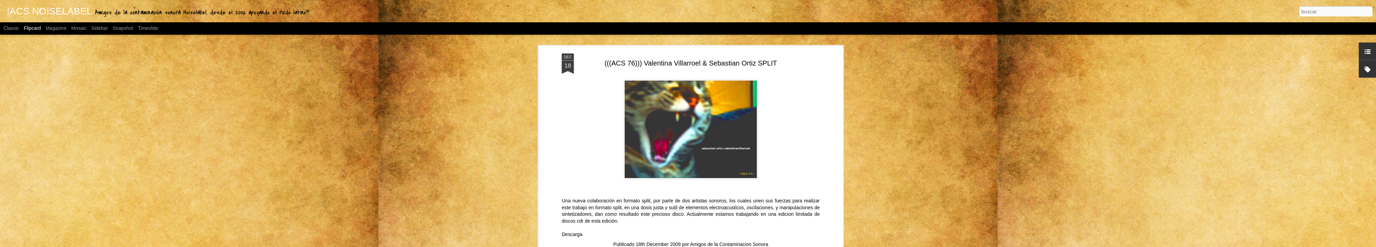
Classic (11, 28)
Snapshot (123, 28)
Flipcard (32, 28)
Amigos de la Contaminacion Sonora (729, 244)
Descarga (572, 234)
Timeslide (148, 28)
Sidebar (100, 28)
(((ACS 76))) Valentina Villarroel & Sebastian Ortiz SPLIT (690, 63)
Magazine (56, 28)
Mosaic (78, 28)
